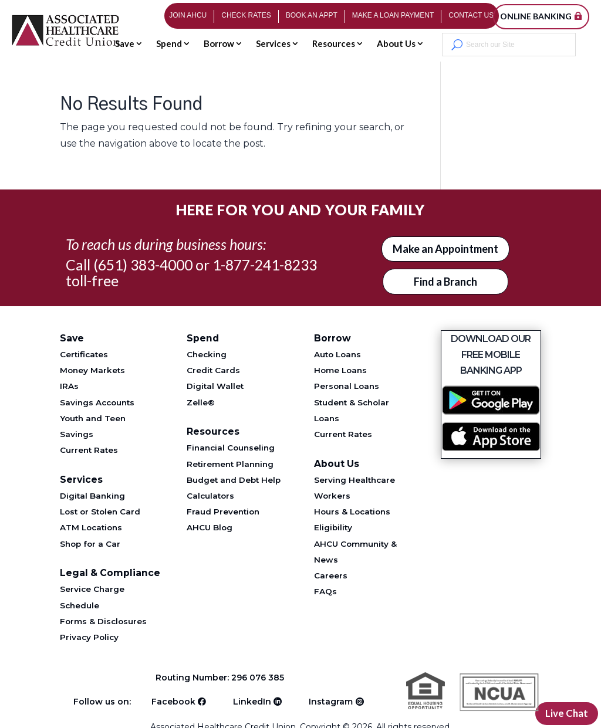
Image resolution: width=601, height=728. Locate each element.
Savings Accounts (97, 402)
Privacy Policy (89, 637)
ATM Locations (91, 527)
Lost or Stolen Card (100, 511)
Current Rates (89, 450)
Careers (330, 575)
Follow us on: (102, 700)
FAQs (325, 591)
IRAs (69, 386)
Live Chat (565, 712)
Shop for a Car (90, 543)
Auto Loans (337, 354)
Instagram (331, 700)
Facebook (173, 700)
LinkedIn (252, 700)
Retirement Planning (230, 464)
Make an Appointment (445, 248)
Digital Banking (92, 495)
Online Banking (536, 16)
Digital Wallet (215, 386)
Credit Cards (213, 370)
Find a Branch (445, 281)
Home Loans (340, 370)
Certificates (84, 354)
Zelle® (201, 402)
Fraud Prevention (223, 511)
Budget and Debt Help (234, 480)
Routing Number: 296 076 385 (221, 677)
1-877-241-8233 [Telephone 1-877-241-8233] (264, 264)
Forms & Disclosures (103, 621)
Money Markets (92, 370)
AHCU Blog (209, 527)
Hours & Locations (352, 511)
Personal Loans (346, 386)
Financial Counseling (231, 447)
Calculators (210, 495)
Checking (207, 354)
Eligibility (333, 527)
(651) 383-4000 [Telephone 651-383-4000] (143, 264)
